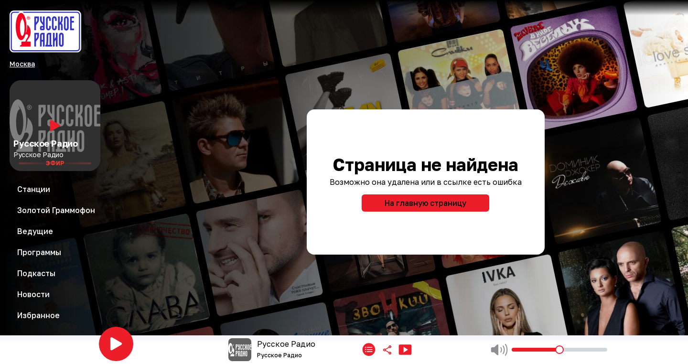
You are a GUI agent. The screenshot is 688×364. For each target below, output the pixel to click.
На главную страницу (425, 203)
